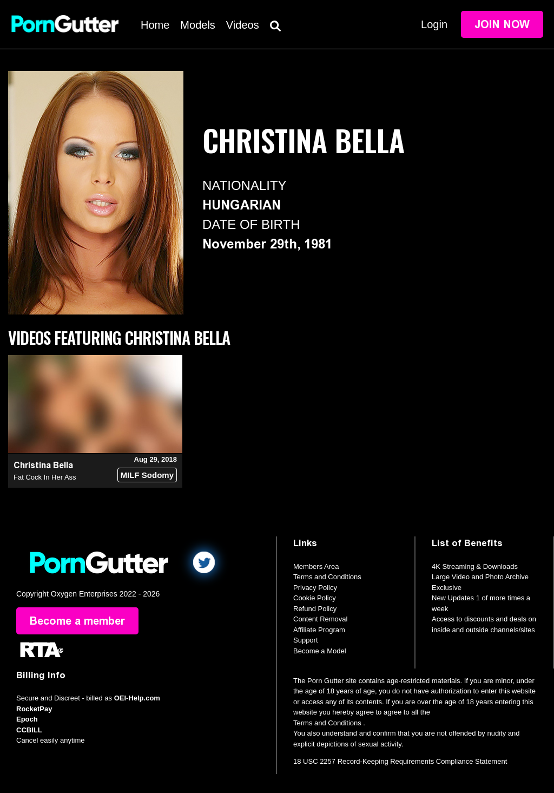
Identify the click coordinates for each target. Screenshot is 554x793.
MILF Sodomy (147, 475)
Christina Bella (43, 465)
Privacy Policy (315, 588)
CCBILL (29, 730)
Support (305, 640)
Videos (242, 25)
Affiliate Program (319, 630)
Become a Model (319, 651)
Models (197, 25)
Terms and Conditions (327, 577)
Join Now (502, 24)
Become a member (77, 620)
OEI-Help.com (137, 698)
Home (155, 25)
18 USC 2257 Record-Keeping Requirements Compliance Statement (400, 761)
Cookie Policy (314, 598)
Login (434, 24)
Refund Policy (315, 609)
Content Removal (320, 619)
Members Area (316, 566)
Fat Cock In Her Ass (45, 477)
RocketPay (34, 709)
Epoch (27, 719)
